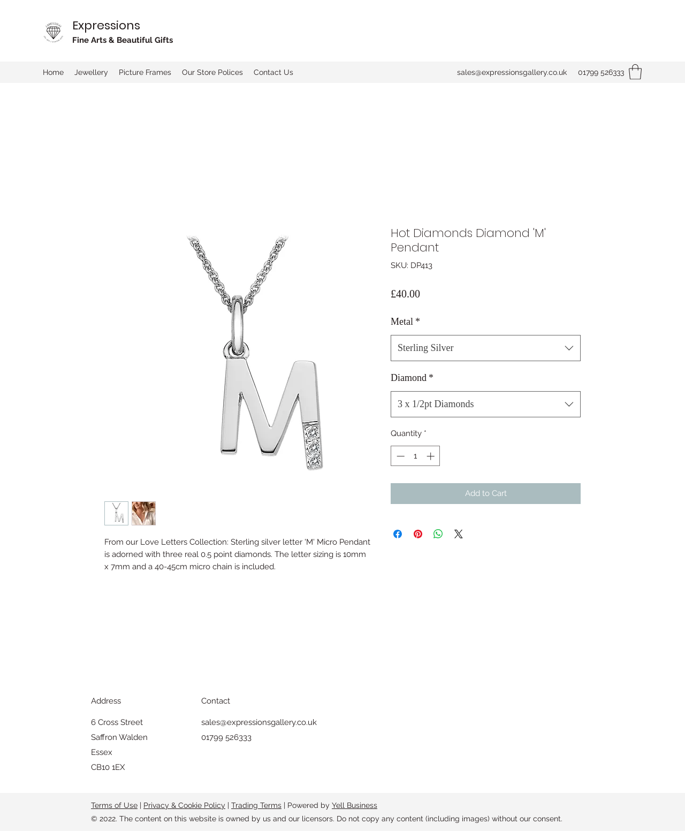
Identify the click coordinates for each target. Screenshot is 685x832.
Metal (405, 321)
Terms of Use (114, 805)
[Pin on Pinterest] (418, 534)
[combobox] (486, 348)
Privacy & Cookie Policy (184, 805)
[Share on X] (458, 534)
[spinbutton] (415, 456)
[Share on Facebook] (397, 534)
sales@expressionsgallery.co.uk (512, 72)
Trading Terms (256, 805)
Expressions (106, 25)
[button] (635, 72)
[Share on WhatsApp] (438, 534)
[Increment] (431, 456)
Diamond (412, 377)
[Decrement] (399, 456)
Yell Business (354, 805)
